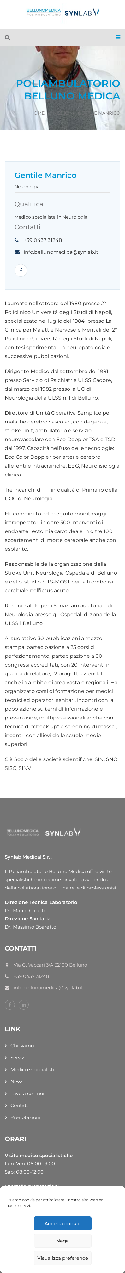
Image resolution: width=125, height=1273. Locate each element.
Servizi (18, 1057)
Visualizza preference (62, 1258)
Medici (61, 113)
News (16, 1081)
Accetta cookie (62, 1223)
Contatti (20, 1105)
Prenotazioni (25, 1117)
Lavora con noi (27, 1093)
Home (37, 113)
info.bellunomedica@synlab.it (61, 252)
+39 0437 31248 (43, 240)
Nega (62, 1241)
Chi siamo (22, 1046)
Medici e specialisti (32, 1069)
